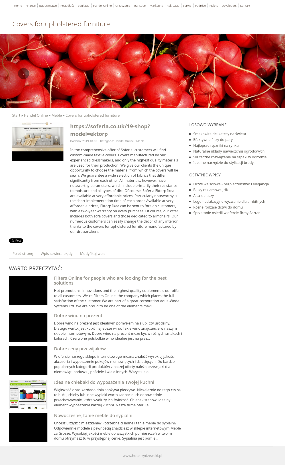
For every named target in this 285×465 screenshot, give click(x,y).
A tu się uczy (203, 195)
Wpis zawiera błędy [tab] (57, 253)
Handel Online (36, 115)
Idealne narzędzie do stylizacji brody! (223, 162)
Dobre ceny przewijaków (80, 349)
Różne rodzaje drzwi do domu (218, 207)
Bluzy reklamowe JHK (210, 189)
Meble (56, 115)
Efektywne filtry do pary (213, 139)
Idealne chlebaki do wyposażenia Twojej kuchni (104, 382)
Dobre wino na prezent (78, 315)
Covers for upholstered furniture (92, 115)
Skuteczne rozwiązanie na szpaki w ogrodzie (230, 157)
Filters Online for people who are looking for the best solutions (110, 280)
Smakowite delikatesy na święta (219, 133)
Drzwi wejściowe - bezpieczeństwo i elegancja (231, 184)
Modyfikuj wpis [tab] (92, 253)
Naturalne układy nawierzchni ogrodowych (229, 151)
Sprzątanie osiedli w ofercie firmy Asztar (226, 212)
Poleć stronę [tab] (22, 253)
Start (16, 115)
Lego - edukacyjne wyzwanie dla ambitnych (229, 201)
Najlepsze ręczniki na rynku (216, 145)
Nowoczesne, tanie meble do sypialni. (94, 415)
